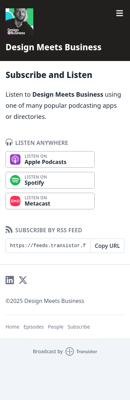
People (55, 326)
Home (12, 326)
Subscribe (79, 326)
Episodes (34, 326)
